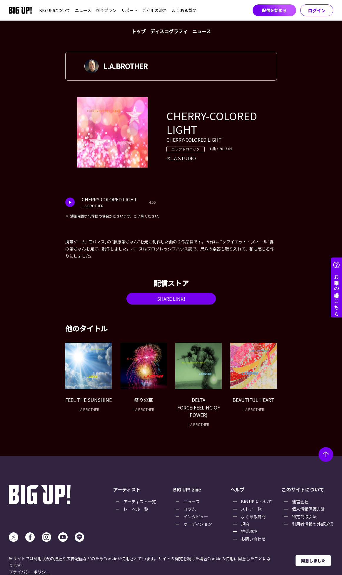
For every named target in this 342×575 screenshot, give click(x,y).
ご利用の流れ (154, 10)
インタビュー (195, 516)
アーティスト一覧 (140, 501)
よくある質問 (184, 10)
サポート (129, 10)
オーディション (197, 524)
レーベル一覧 (136, 509)
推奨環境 (249, 531)
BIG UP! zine (187, 489)
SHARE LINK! (171, 298)
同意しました (313, 561)
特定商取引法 (304, 516)
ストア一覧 (251, 509)
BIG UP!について (54, 10)
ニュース (83, 10)
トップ (138, 31)
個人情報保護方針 (308, 509)
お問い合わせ (253, 539)
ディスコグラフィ (169, 31)
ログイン (317, 10)
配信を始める (274, 10)
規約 (245, 524)
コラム (189, 509)
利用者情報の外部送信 (312, 524)
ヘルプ (237, 489)
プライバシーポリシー (29, 572)
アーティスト (127, 489)
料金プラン (106, 10)
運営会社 (300, 501)
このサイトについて (302, 489)
